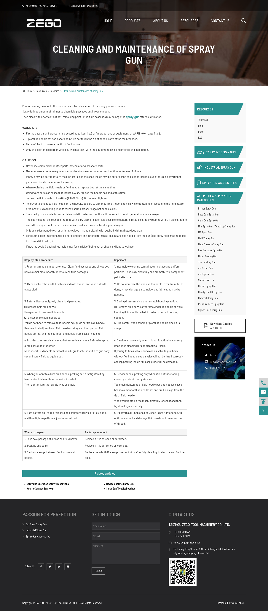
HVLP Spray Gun (206, 238)
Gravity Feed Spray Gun (210, 292)
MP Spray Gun (205, 232)
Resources (189, 20)
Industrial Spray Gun (216, 167)
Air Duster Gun (205, 268)
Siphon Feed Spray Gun (210, 310)
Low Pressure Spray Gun (210, 250)
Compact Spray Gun (208, 298)
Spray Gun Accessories (217, 183)
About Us (160, 20)
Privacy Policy (236, 602)
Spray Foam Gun (206, 280)
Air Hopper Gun (206, 274)
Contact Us (220, 20)
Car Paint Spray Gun (216, 152)
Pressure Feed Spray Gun (211, 304)
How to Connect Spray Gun (40, 488)
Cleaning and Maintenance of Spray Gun (83, 91)
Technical (55, 91)
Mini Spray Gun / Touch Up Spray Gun (216, 226)
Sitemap (221, 602)
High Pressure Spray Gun (211, 244)
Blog (200, 125)
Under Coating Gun (207, 256)
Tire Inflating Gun (207, 262)
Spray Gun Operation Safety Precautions (48, 483)
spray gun (132, 117)
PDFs (200, 131)
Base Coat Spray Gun (208, 214)
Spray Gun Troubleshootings (120, 488)
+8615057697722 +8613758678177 (40, 5)
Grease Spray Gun (207, 286)
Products (133, 20)
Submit (98, 570)
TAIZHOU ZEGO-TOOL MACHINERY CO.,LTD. (58, 602)
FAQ (200, 137)
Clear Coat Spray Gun (208, 220)
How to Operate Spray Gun (120, 483)
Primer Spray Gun (207, 208)
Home (108, 20)
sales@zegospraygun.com (223, 361)
